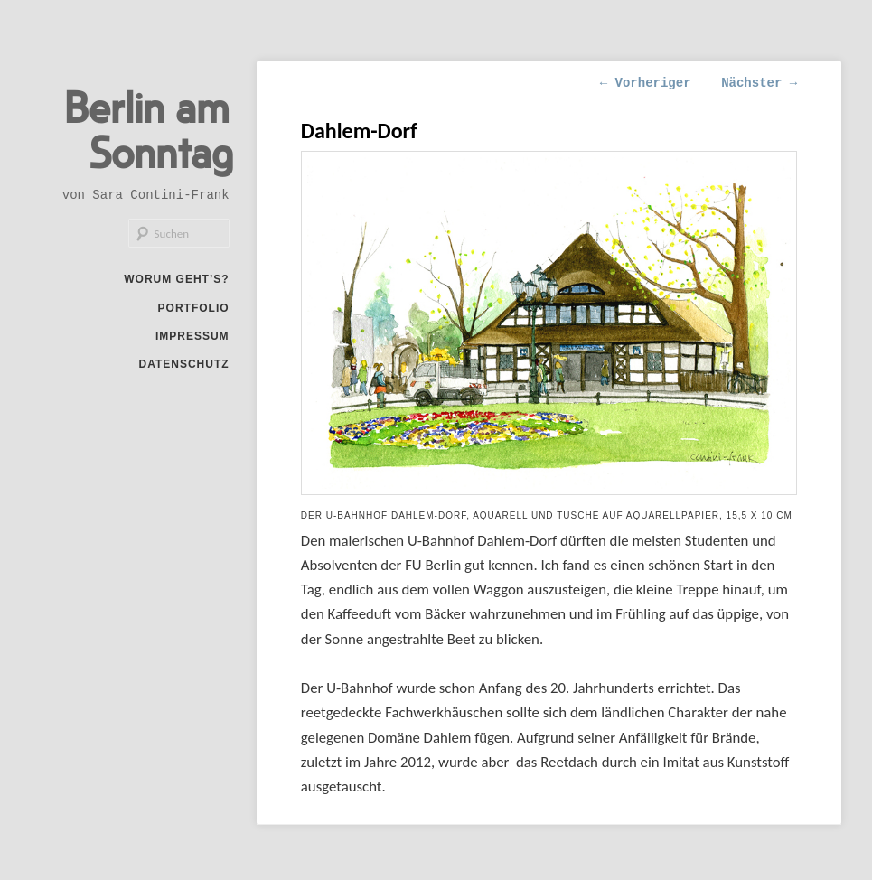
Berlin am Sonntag (148, 128)
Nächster (759, 83)
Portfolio (194, 308)
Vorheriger (645, 83)
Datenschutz (183, 364)
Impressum (192, 336)
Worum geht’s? (176, 279)
